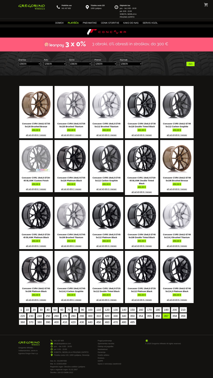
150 (132, 309)
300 (90, 315)
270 (65, 315)
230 (31, 315)
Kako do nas (130, 23)
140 (124, 309)
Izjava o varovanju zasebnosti (109, 364)
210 (183, 309)
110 (98, 309)
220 (22, 315)
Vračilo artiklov (103, 355)
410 (65, 322)
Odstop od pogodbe (105, 346)
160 (141, 309)
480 (124, 322)
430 (82, 322)
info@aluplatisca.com (62, 344)
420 (73, 322)
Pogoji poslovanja (105, 341)
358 (174, 315)
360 (22, 322)
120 (107, 309)
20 (34, 309)
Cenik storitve (110, 23)
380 (39, 322)
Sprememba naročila (106, 344)
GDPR (100, 361)
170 (149, 309)
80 (75, 309)
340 (124, 315)
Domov (59, 23)
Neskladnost (103, 349)
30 (41, 309)
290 (82, 315)
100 (90, 309)
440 (90, 322)
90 (82, 309)
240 (39, 315)
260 (56, 315)
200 (174, 309)
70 (68, 309)
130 (115, 309)
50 (54, 309)
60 (61, 309)
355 (149, 315)
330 (115, 315)
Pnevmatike (90, 23)
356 (157, 315)
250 (48, 315)
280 (73, 315)
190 (166, 309)
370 (31, 322)
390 (48, 322)
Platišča (73, 23)
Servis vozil (150, 23)
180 (157, 309)
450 (98, 322)
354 (141, 315)
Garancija (101, 352)
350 (132, 315)
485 (132, 322)
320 (107, 315)
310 (98, 315)
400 (56, 322)
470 (115, 322)
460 (107, 322)
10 (27, 309)
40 (48, 309)
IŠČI (190, 64)
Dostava (101, 358)
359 (183, 315)
